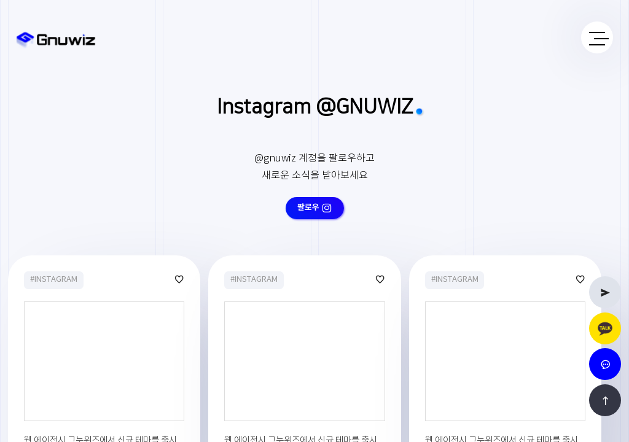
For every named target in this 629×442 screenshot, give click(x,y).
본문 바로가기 (0, 0)
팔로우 (314, 207)
